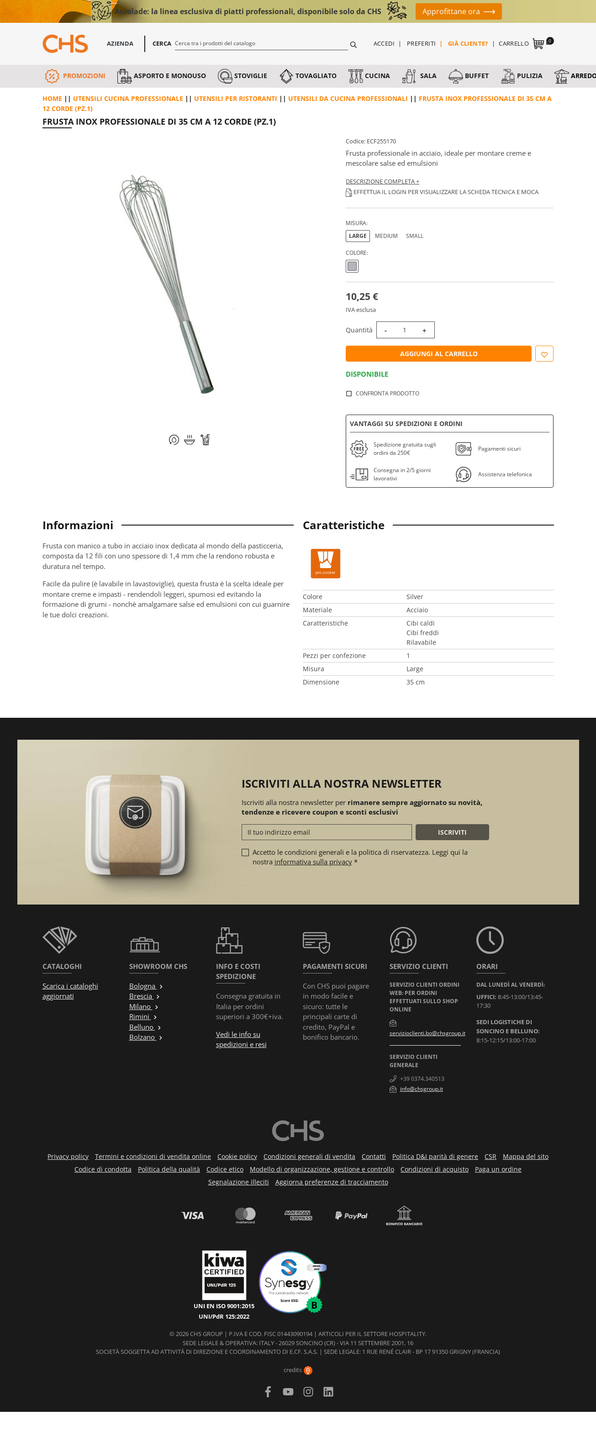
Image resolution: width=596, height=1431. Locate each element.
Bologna (146, 985)
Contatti (374, 1156)
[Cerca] (261, 43)
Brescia (144, 995)
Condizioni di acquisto (435, 1169)
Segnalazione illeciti (238, 1182)
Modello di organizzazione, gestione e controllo (322, 1169)
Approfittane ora (451, 11)
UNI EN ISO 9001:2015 (224, 1306)
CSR (490, 1156)
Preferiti (421, 43)
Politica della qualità (169, 1169)
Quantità (359, 330)
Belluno (145, 1026)
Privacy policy (68, 1156)
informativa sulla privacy (313, 861)
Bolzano (146, 1037)
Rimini (143, 1016)
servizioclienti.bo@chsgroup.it (427, 1033)
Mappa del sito (526, 1156)
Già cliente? (468, 43)
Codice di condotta (103, 1169)
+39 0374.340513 (422, 1079)
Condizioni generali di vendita (309, 1156)
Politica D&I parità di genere (435, 1156)
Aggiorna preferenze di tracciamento (331, 1182)
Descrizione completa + (382, 181)
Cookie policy (237, 1156)
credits (298, 1370)
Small (414, 236)
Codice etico (224, 1169)
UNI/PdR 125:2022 (224, 1316)
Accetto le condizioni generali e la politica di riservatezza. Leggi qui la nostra (360, 856)
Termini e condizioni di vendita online (153, 1156)
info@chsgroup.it (421, 1089)
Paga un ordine (498, 1169)
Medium (386, 236)
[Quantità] (404, 330)
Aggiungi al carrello (439, 353)
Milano (144, 1006)
